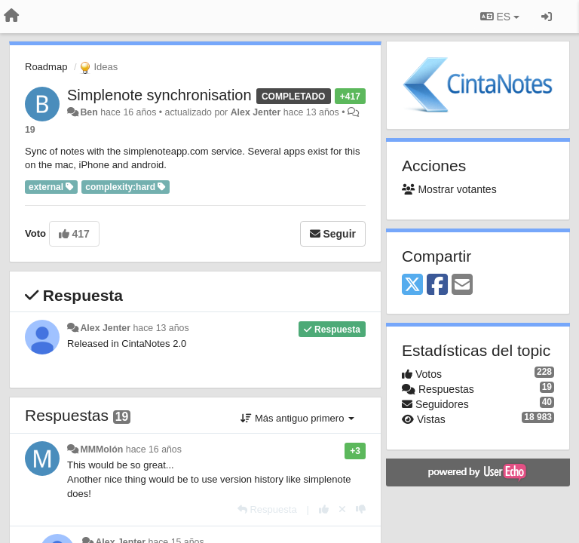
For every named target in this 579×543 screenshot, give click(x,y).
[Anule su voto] (342, 509)
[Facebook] (437, 285)
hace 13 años (160, 328)
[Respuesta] (267, 509)
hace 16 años (154, 449)
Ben (88, 112)
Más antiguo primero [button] (297, 418)
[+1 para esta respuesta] (324, 509)
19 (30, 129)
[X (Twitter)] (412, 285)
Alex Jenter (256, 112)
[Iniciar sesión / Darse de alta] (546, 16)
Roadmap (46, 66)
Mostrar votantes (449, 189)
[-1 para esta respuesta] (361, 509)
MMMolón (101, 449)
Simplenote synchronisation (159, 95)
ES (499, 17)
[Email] (462, 285)
